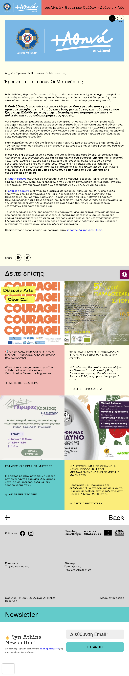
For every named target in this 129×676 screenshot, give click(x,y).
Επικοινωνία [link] (12, 563)
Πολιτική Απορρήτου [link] (77, 569)
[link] (124, 274)
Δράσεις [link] (107, 7)
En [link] (120, 18)
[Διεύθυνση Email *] (95, 633)
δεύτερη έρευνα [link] (19, 190)
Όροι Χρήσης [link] (72, 566)
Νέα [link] (121, 7)
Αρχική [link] (9, 73)
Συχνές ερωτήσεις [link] (17, 566)
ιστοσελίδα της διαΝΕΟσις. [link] (85, 229)
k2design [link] (118, 597)
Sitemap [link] (69, 563)
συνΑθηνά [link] (53, 7)
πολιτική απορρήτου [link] (49, 648)
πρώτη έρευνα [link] (17, 178)
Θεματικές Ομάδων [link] (80, 7)
